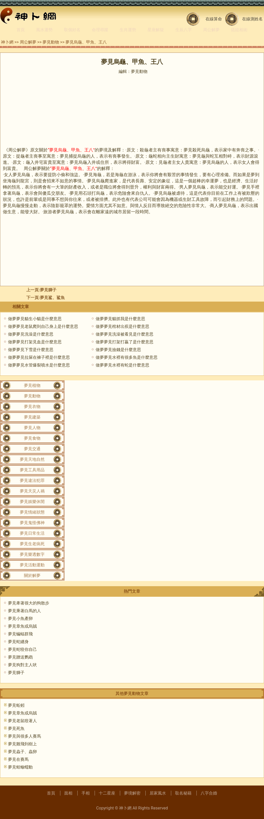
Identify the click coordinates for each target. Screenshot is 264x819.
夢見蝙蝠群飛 (20, 634)
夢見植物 (32, 385)
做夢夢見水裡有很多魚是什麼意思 (127, 357)
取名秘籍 (183, 793)
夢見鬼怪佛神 (32, 522)
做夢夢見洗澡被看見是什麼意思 (124, 334)
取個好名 (72, 29)
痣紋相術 (239, 29)
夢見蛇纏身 (18, 641)
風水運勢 (44, 29)
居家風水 (158, 793)
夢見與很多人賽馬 (24, 736)
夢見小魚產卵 (20, 618)
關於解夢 (32, 575)
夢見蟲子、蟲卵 (22, 751)
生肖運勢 (128, 29)
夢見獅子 (48, 289)
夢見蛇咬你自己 (22, 649)
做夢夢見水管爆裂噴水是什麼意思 (39, 365)
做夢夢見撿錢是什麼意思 (118, 349)
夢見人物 (32, 427)
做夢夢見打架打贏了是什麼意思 (124, 341)
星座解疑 (155, 29)
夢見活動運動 (32, 564)
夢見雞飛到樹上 (22, 743)
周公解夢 (211, 29)
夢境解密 (132, 793)
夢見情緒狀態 (32, 512)
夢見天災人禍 (32, 491)
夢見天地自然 (32, 459)
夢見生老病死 (32, 543)
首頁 (20, 29)
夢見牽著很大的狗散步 (28, 603)
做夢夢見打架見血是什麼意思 (35, 341)
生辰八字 (183, 29)
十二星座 (107, 793)
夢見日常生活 (32, 533)
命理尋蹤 (100, 29)
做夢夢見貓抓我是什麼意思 (120, 318)
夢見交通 (32, 448)
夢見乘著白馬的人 (24, 610)
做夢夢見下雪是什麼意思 (30, 349)
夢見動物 (51, 42)
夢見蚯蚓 (16, 705)
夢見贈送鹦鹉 (20, 657)
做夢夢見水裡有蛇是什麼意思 (122, 365)
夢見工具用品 (32, 469)
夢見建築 (32, 417)
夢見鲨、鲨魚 (52, 297)
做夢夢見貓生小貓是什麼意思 (35, 318)
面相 (68, 793)
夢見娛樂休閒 (32, 501)
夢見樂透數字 (32, 554)
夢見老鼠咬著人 (22, 720)
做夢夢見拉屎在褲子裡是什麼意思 (39, 357)
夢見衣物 (32, 406)
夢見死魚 (16, 728)
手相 (85, 793)
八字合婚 (209, 793)
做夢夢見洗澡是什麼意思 (30, 334)
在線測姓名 (252, 18)
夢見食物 (32, 438)
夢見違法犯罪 (32, 480)
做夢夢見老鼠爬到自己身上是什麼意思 (43, 326)
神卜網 (7, 42)
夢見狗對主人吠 (22, 664)
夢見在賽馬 (18, 759)
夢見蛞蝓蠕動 (20, 767)
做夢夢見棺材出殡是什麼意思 (122, 326)
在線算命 (213, 18)
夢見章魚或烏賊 (22, 626)
